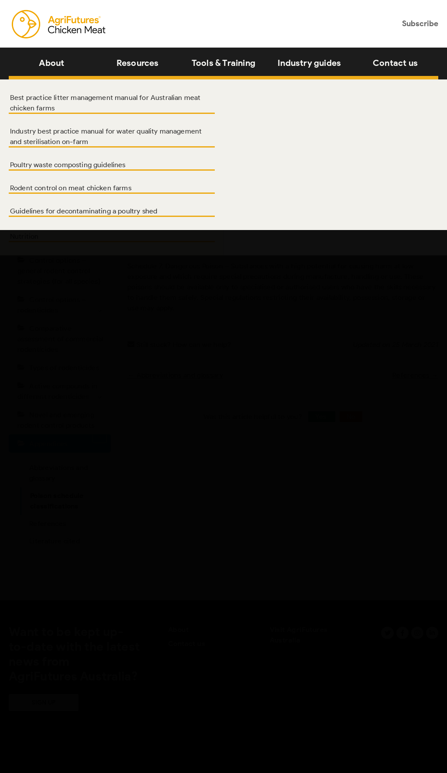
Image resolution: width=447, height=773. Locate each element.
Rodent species (68, 242)
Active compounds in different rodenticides (62, 393)
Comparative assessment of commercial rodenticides (60, 339)
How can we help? (202, 344)
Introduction (49, 224)
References (47, 523)
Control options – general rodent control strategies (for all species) (58, 270)
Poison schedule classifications (57, 500)
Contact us (395, 63)
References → (415, 375)
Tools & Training (223, 63)
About (51, 63)
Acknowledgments (59, 205)
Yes (321, 416)
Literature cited (54, 541)
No (351, 416)
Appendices (48, 444)
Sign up (43, 702)
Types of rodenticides (64, 368)
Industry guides (309, 63)
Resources (138, 63)
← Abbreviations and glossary (175, 375)
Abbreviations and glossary (58, 473)
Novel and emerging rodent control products (62, 422)
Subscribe (420, 23)
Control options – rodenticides (62, 306)
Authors (42, 187)
